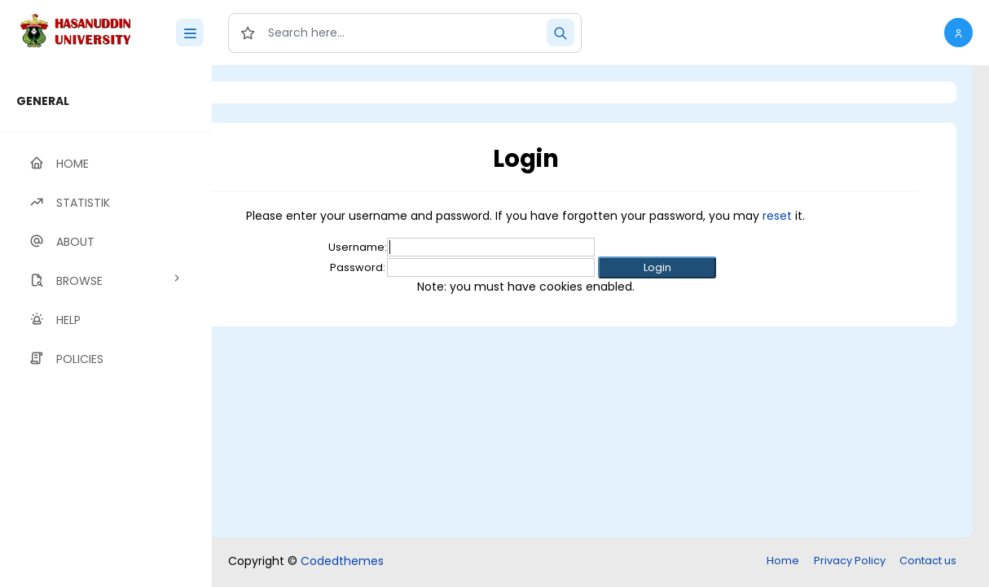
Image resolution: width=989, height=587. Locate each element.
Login (281, 92)
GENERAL (42, 101)
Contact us (927, 560)
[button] (958, 32)
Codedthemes (342, 561)
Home (783, 560)
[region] (106, 326)
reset (844, 216)
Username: (424, 247)
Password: (424, 267)
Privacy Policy (850, 560)
